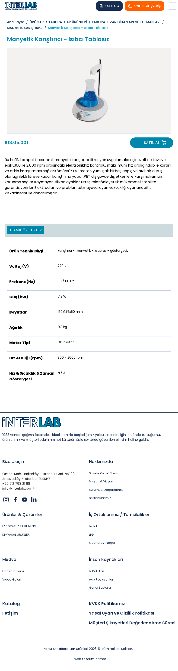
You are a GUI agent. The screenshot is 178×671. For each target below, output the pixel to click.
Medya (9, 559)
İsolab (93, 526)
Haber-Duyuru (13, 571)
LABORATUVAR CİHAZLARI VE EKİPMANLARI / (129, 22)
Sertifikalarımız (100, 498)
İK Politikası (97, 571)
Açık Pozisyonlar (101, 579)
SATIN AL (151, 142)
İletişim (10, 613)
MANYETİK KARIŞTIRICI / (27, 27)
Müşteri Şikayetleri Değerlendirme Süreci (132, 622)
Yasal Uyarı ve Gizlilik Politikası (121, 613)
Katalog (11, 603)
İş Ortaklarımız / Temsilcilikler (119, 514)
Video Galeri (11, 579)
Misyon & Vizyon (101, 481)
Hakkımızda (101, 461)
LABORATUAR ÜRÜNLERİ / (70, 22)
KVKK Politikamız (107, 603)
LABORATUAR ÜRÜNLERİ (19, 526)
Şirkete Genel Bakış (103, 473)
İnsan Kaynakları (106, 559)
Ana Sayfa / (18, 22)
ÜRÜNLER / (39, 22)
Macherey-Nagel (102, 543)
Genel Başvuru (100, 588)
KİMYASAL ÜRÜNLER (16, 535)
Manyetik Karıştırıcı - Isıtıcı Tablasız (78, 27)
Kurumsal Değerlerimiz (106, 490)
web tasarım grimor (90, 659)
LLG (91, 535)
